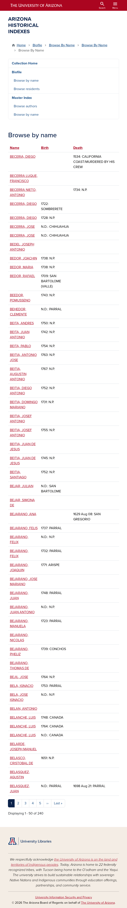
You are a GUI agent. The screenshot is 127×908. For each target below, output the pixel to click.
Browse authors (25, 106)
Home (21, 45)
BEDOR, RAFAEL (22, 276)
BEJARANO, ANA (23, 514)
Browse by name (26, 80)
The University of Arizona (98, 903)
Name (16, 148)
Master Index (22, 98)
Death (78, 148)
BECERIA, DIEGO (22, 156)
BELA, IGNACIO (21, 686)
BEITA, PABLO (20, 346)
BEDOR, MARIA (21, 267)
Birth (45, 148)
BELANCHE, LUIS (23, 717)
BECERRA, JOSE (22, 227)
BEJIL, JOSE (19, 677)
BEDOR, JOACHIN (23, 258)
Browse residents (27, 89)
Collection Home (25, 63)
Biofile (37, 45)
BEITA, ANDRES (22, 323)
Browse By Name (62, 45)
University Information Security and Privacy (63, 897)
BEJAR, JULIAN (21, 486)
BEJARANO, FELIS (24, 528)
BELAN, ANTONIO (23, 709)
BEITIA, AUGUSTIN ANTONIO (18, 374)
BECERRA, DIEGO (23, 204)
